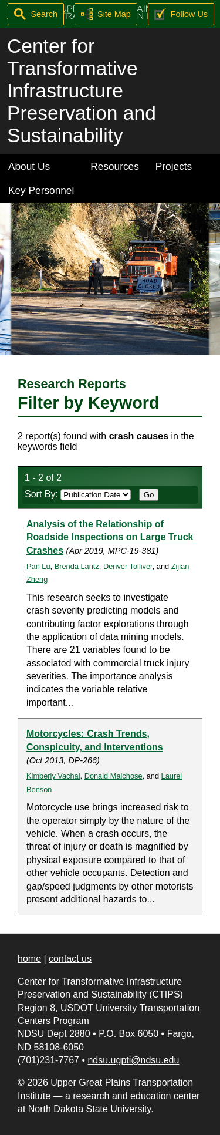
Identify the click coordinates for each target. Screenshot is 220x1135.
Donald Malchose (113, 776)
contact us (70, 959)
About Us (29, 166)
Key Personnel (41, 190)
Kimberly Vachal (53, 776)
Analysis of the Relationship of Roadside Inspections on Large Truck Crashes (110, 537)
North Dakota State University (89, 1109)
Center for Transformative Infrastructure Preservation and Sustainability (81, 90)
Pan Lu (38, 566)
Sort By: (78, 494)
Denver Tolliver (128, 566)
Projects (173, 166)
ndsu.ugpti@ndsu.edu (133, 1060)
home (29, 959)
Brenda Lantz (77, 566)
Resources (114, 166)
